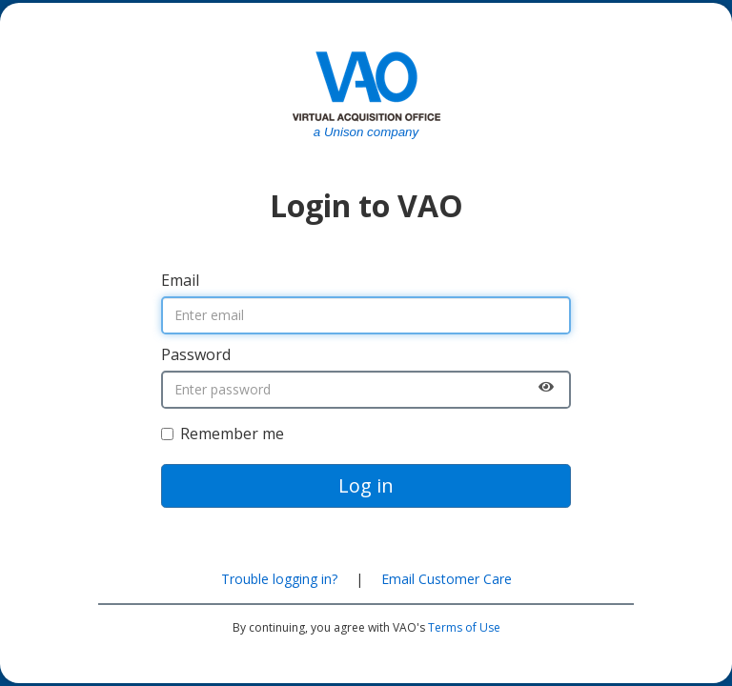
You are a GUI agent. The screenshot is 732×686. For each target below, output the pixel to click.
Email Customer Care (446, 579)
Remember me (222, 433)
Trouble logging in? (279, 579)
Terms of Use (464, 627)
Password (196, 354)
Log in (366, 485)
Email (180, 280)
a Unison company (366, 132)
